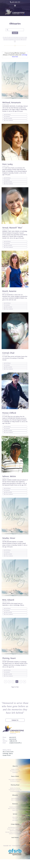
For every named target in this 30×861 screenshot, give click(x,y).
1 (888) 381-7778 (13, 741)
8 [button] (24, 681)
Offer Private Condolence (8, 120)
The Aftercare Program (15, 781)
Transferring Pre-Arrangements (15, 789)
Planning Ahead (15, 785)
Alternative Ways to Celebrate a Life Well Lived (15, 832)
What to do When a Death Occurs (15, 808)
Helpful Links (15, 810)
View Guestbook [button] (7, 116)
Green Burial (15, 820)
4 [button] (9, 681)
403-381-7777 (15, 2)
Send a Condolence (15, 799)
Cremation (15, 818)
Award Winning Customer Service (15, 827)
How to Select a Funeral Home (15, 779)
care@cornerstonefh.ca (15, 742)
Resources (15, 803)
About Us (15, 766)
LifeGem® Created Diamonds (15, 833)
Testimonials (15, 772)
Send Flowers (15, 837)
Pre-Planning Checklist (15, 791)
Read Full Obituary (7, 114)
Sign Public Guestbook (8, 118)
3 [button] (5, 681)
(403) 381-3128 (12, 739)
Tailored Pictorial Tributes (15, 830)
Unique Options (15, 824)
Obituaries (15, 795)
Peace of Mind (15, 776)
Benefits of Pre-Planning (15, 788)
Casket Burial (15, 817)
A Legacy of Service (15, 769)
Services (15, 814)
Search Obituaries (15, 798)
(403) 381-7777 (12, 737)
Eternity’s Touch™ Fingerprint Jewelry (15, 828)
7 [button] (20, 681)
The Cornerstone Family (15, 770)
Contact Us (15, 720)
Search (15, 33)
